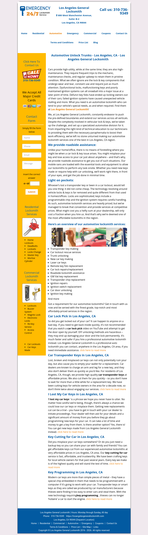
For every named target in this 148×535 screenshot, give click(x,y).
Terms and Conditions (61, 42)
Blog (95, 42)
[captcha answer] (35, 183)
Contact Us (121, 33)
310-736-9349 (120, 11)
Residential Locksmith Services (32, 210)
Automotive (55, 33)
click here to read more (93, 350)
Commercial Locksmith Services (31, 276)
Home (24, 33)
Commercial (90, 33)
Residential (38, 33)
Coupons (106, 33)
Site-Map (87, 527)
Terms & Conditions (59, 527)
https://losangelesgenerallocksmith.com (85, 516)
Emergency (73, 33)
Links (95, 527)
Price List (83, 42)
